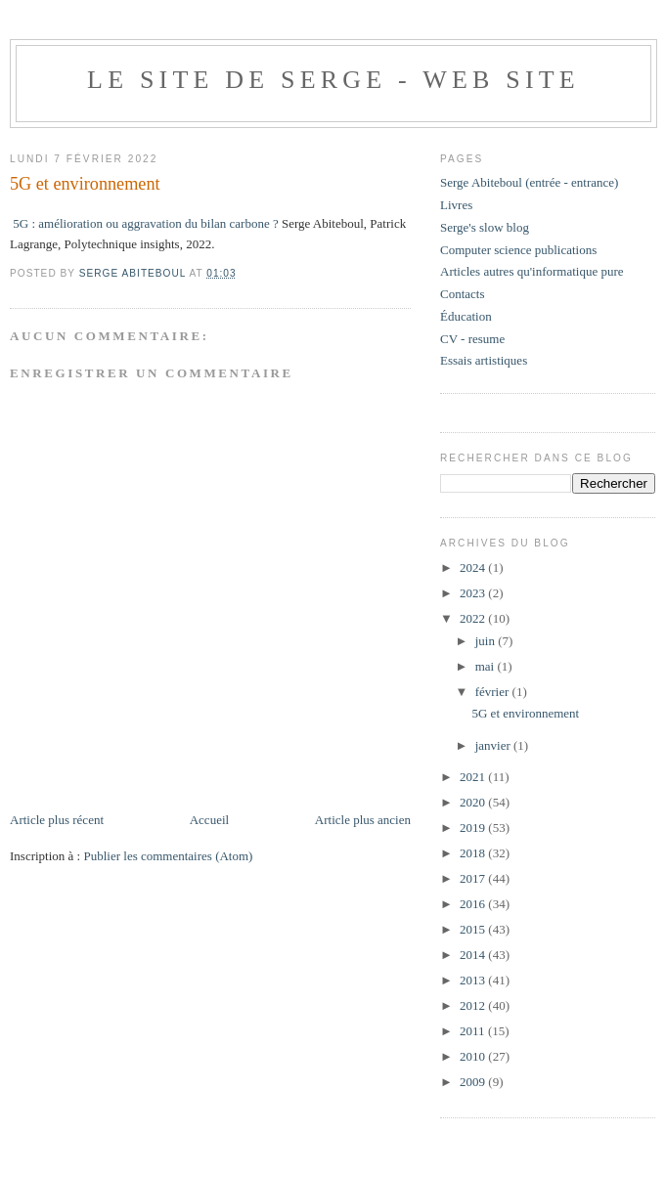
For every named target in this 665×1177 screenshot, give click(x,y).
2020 (474, 802)
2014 (474, 954)
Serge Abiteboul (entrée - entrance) (529, 182)
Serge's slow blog (484, 227)
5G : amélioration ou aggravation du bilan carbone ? (145, 223)
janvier (494, 745)
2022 (474, 618)
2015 (474, 929)
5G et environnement (525, 713)
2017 (474, 878)
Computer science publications (518, 249)
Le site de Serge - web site (333, 79)
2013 (474, 980)
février (493, 691)
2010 (474, 1056)
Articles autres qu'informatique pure (532, 271)
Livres (456, 204)
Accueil (209, 819)
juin (486, 640)
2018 (474, 853)
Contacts (462, 293)
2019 (474, 827)
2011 (474, 1031)
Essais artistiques (483, 360)
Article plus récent (57, 819)
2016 (474, 903)
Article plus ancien (363, 819)
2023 (474, 593)
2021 (474, 776)
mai (486, 666)
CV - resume (472, 338)
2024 (474, 567)
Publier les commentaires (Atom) (167, 856)
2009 (474, 1081)
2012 (474, 1005)
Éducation (466, 316)
